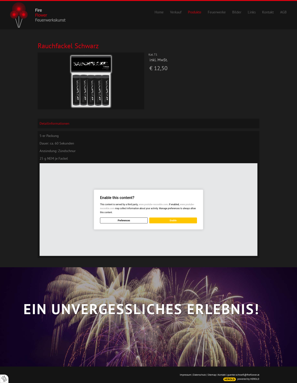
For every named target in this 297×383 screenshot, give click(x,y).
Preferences (124, 220)
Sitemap (212, 374)
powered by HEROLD (248, 379)
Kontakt (222, 374)
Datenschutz (199, 374)
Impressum (185, 374)
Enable (173, 220)
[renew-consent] (4, 378)
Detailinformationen (54, 123)
